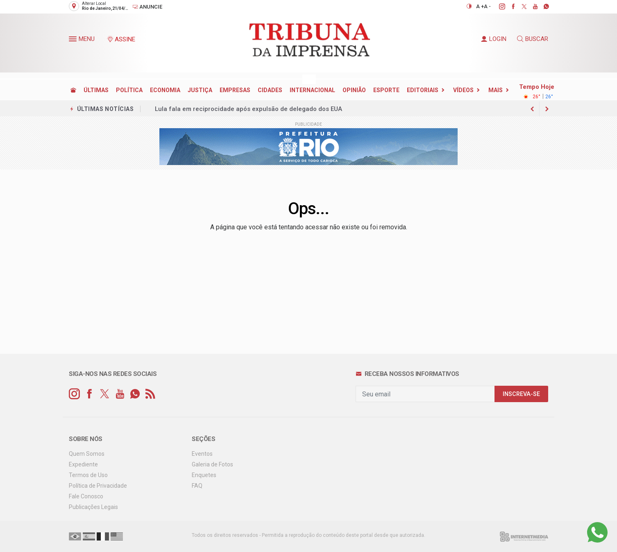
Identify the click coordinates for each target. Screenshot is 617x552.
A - (487, 6)
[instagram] (497, 6)
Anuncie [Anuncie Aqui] (147, 7)
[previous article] (547, 109)
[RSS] (150, 394)
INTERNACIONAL (312, 90)
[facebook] (508, 6)
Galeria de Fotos (212, 464)
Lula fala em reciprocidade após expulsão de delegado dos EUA (248, 109)
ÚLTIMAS (96, 90)
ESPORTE (386, 90)
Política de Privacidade (98, 485)
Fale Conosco (86, 496)
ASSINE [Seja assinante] (121, 39)
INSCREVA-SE (521, 394)
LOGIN (493, 39)
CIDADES (270, 90)
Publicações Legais (93, 507)
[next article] (532, 109)
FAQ (197, 485)
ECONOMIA (165, 90)
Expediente (83, 464)
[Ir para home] (73, 90)
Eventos (202, 453)
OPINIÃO (354, 90)
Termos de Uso (88, 475)
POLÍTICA (129, 90)
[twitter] (519, 6)
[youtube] (530, 6)
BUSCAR (532, 39)
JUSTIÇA (200, 90)
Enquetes (204, 475)
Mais (495, 90)
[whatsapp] (541, 6)
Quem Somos (86, 453)
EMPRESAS (235, 90)
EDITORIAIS (422, 90)
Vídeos (463, 90)
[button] (74, 41)
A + (480, 6)
